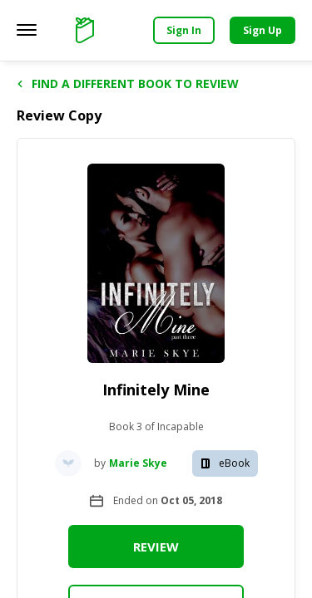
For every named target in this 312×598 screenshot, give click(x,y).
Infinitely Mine (156, 389)
